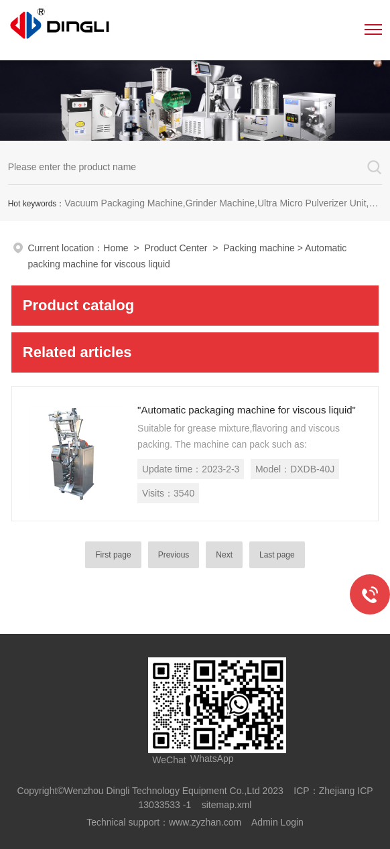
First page (113, 555)
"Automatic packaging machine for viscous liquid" (246, 409)
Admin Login (277, 822)
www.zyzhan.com (205, 822)
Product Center (175, 248)
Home (115, 248)
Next (224, 555)
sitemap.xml (227, 804)
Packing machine (259, 248)
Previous (174, 555)
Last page (277, 555)
